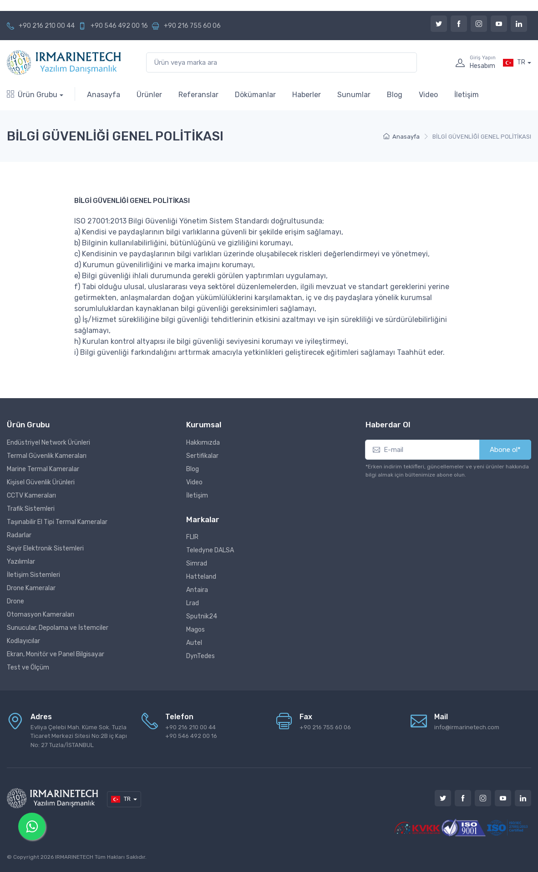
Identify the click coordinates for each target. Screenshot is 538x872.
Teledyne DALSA (210, 550)
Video (428, 94)
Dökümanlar (255, 94)
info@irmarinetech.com (466, 727)
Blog (394, 94)
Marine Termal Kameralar (43, 469)
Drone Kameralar (31, 588)
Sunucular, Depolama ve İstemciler (57, 628)
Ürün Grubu (32, 94)
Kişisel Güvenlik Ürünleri (41, 482)
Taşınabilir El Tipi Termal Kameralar (57, 522)
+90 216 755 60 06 (192, 26)
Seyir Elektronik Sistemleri (45, 548)
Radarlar (19, 535)
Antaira (197, 590)
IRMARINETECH (75, 857)
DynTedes (200, 656)
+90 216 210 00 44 (47, 26)
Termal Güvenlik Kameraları (46, 456)
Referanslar (198, 94)
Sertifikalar (202, 456)
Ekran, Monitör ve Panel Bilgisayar (55, 654)
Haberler (306, 94)
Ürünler (149, 94)
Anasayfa (103, 94)
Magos (195, 629)
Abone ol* (505, 450)
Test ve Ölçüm (28, 667)
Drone (15, 601)
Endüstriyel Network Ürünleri (48, 442)
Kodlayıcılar (23, 641)
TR (514, 62)
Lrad (192, 603)
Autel (194, 643)
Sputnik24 (201, 616)
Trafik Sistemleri (31, 509)
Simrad (196, 563)
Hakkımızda (203, 442)
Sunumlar (354, 94)
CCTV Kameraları (31, 495)
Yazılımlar (21, 562)
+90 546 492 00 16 (119, 26)
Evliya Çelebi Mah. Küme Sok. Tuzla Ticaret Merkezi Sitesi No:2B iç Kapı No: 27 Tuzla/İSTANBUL (78, 736)
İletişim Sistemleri (33, 575)
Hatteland (201, 577)
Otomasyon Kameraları (40, 614)
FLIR (192, 537)
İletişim (466, 94)
